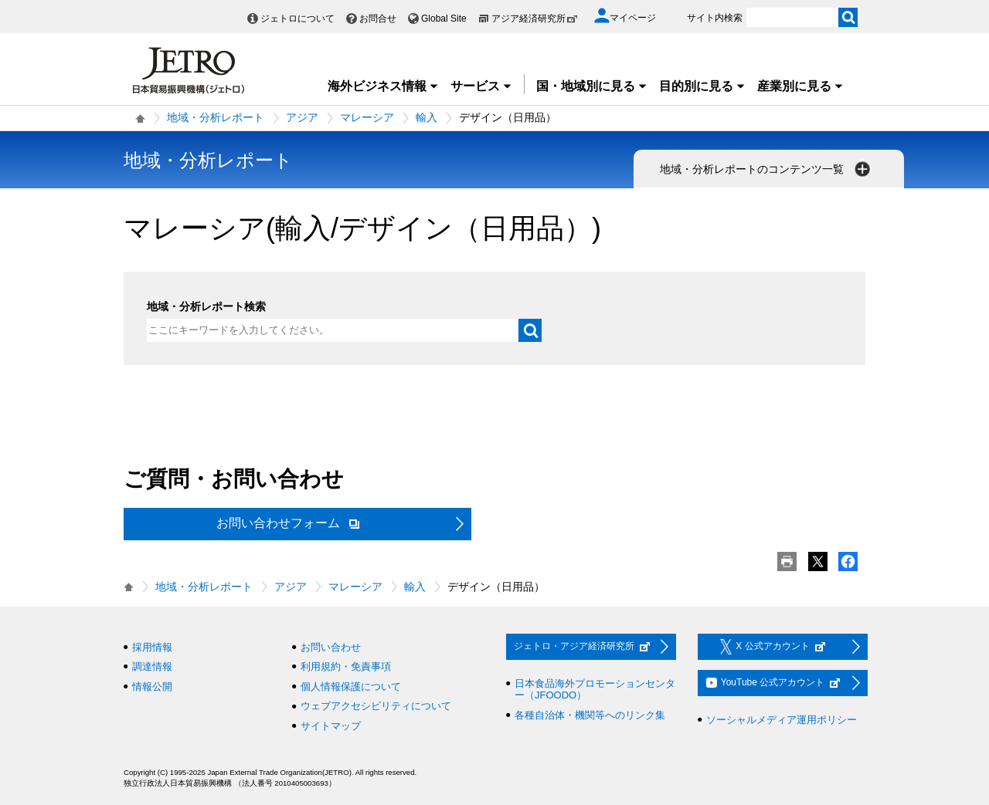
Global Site (444, 18)
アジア (302, 117)
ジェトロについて (297, 18)
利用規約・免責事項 (346, 666)
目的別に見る (702, 86)
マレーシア (367, 117)
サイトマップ (331, 726)
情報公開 (152, 686)
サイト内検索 (715, 17)
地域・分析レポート (215, 117)
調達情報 (152, 666)
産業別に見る (800, 86)
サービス (481, 86)
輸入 (426, 117)
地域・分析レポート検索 (206, 306)
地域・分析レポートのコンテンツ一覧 (766, 169)
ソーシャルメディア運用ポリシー (781, 720)
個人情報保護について (351, 686)
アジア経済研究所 (534, 18)
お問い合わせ (331, 647)
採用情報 (152, 647)
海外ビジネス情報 (383, 86)
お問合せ (377, 18)
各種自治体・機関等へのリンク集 (590, 715)
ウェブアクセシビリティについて (376, 706)
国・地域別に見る (591, 86)
